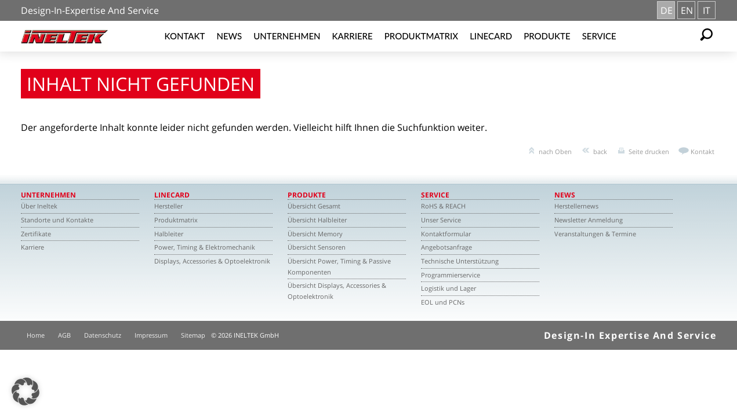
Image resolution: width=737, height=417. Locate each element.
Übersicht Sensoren (317, 247)
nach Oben (555, 151)
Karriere (352, 36)
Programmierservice (450, 274)
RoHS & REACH (443, 206)
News (229, 36)
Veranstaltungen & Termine (595, 233)
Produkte (547, 36)
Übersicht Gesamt (314, 206)
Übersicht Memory (315, 233)
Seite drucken (649, 151)
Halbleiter (168, 233)
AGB (64, 335)
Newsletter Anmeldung (588, 219)
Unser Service (441, 219)
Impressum (151, 335)
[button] (25, 391)
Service (599, 36)
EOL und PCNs (442, 302)
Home (36, 335)
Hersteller (168, 206)
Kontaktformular (446, 233)
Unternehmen (286, 36)
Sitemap (193, 335)
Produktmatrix (421, 36)
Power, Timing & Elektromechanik (204, 247)
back (600, 151)
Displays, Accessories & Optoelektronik (212, 261)
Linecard (491, 36)
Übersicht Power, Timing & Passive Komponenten (339, 266)
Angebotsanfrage (446, 247)
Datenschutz (102, 335)
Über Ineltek (39, 206)
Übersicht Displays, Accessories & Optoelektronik (337, 291)
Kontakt (185, 36)
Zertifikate (36, 233)
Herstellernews (576, 206)
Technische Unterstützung (460, 261)
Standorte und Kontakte (57, 219)
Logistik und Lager (448, 288)
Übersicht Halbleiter (317, 219)
